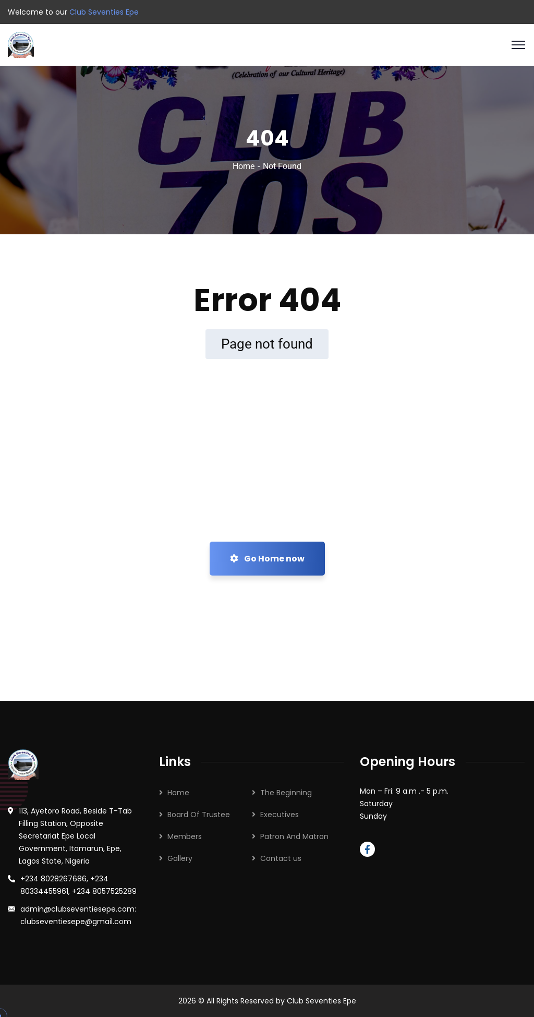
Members (184, 836)
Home (243, 166)
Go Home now (267, 559)
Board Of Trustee (198, 814)
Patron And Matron (294, 836)
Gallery (179, 858)
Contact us (280, 858)
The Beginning (286, 792)
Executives (279, 814)
